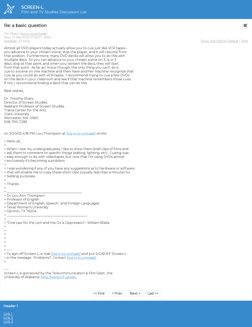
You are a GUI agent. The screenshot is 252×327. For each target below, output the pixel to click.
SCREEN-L (32, 7)
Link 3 (8, 322)
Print (244, 41)
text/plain (10, 41)
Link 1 (7, 314)
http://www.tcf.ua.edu (58, 277)
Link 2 (8, 318)
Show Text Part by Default (219, 41)
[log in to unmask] (34, 34)
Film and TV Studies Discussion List (54, 12)
